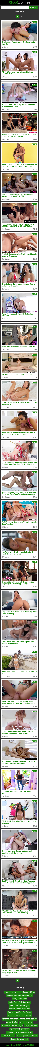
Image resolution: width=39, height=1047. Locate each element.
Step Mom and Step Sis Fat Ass (19, 1012)
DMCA (18, 1045)
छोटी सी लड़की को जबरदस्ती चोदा (27, 1036)
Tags (13, 1045)
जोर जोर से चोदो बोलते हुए (28, 1019)
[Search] (15, 7)
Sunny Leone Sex (26, 1022)
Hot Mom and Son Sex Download (19, 995)
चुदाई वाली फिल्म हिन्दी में (10, 1019)
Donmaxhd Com (29, 992)
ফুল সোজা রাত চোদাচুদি (12, 992)
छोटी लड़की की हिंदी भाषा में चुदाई (12, 1026)
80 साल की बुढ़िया (12, 1022)
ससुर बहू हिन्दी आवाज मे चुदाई (19, 1005)
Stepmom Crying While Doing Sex (19, 1032)
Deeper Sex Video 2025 (19, 1039)
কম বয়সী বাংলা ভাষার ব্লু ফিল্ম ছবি (19, 1015)
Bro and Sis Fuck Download (19, 1009)
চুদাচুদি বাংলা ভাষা (31, 1026)
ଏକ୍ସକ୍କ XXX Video (19, 999)
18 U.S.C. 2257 (28, 1045)
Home (7, 1045)
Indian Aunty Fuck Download (19, 1002)
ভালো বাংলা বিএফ (8, 1036)
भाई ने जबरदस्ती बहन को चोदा (19, 1029)
